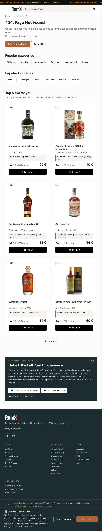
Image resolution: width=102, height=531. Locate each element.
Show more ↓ (51, 341)
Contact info (10, 492)
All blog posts (56, 459)
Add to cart (27, 171)
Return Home (40, 44)
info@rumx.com (13, 428)
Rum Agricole (40, 62)
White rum (11, 62)
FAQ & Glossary (57, 452)
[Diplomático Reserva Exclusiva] (28, 124)
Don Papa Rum (62, 223)
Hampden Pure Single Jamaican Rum (73, 301)
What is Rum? (57, 449)
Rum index (55, 473)
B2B (78, 456)
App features (82, 452)
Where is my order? (13, 486)
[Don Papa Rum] (74, 202)
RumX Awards (11, 463)
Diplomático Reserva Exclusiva (23, 146)
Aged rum (25, 62)
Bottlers (54, 470)
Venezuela (75, 79)
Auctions (9, 459)
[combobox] (57, 9)
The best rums (11, 456)
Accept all (87, 519)
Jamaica (11, 79)
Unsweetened (71, 62)
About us (80, 449)
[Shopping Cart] (94, 9)
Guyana (37, 79)
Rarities (85, 62)
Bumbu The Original (18, 301)
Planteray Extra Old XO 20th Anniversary (69, 147)
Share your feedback (14, 489)
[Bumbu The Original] (28, 280)
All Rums (9, 449)
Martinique (24, 79)
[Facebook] (7, 435)
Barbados (50, 79)
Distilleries (55, 466)
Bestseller (9, 452)
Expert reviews (57, 456)
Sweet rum (55, 62)
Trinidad (62, 79)
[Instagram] (13, 435)
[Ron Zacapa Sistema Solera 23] (28, 202)
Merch (8, 466)
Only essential (64, 519)
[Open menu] (8, 9)
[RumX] (17, 9)
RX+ (78, 463)
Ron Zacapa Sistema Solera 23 (23, 223)
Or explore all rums (17, 44)
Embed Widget (82, 459)
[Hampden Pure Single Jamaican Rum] (74, 280)
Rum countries (57, 463)
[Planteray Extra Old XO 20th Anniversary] (74, 124)
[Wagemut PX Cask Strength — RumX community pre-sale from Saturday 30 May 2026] (51, 2)
